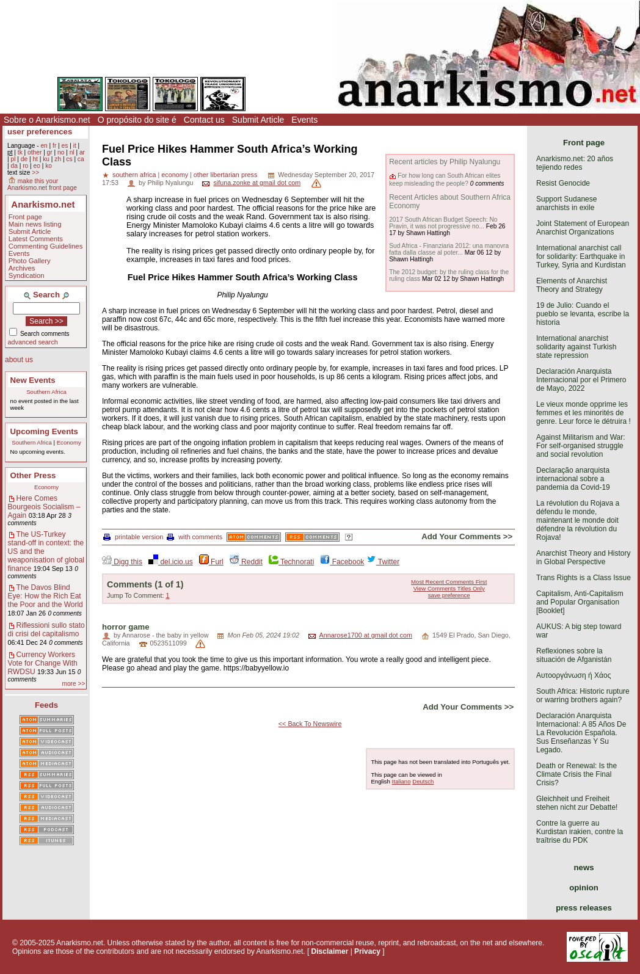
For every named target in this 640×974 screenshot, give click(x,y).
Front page (25, 216)
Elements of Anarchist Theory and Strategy (571, 285)
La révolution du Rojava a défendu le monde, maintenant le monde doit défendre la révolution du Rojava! (577, 520)
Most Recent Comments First (449, 581)
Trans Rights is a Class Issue (583, 577)
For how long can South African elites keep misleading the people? (444, 179)
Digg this (122, 562)
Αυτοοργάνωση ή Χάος (573, 675)
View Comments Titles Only (449, 588)
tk (20, 152)
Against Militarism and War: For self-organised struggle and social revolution (580, 446)
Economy (69, 442)
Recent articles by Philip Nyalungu (444, 162)
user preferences (39, 131)
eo (37, 165)
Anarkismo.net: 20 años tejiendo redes (574, 163)
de (24, 159)
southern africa (134, 174)
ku (46, 159)
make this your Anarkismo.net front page (42, 184)
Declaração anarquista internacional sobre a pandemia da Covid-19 (573, 479)
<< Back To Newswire (310, 723)
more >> (73, 683)
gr (50, 152)
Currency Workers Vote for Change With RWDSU (43, 663)
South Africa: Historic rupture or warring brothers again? (583, 695)
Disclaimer (330, 951)
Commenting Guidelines (46, 246)
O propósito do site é (137, 120)
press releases (584, 907)
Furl (211, 562)
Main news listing (35, 224)
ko (48, 165)
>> (35, 172)
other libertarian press (225, 174)
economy (174, 174)
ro (25, 165)
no (60, 152)
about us (19, 359)
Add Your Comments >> (466, 536)
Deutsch (423, 781)
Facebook (342, 562)
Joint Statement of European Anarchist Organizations (582, 227)
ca (81, 159)
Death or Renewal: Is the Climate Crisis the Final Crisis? (576, 774)
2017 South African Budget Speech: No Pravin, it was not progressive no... (443, 223)
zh (57, 159)
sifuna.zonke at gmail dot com (256, 182)
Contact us (204, 120)
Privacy (367, 951)
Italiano (401, 781)
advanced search (33, 342)
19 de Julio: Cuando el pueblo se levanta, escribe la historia (582, 314)
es (65, 145)
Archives (22, 268)
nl (72, 152)
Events (304, 120)
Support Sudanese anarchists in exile (566, 203)
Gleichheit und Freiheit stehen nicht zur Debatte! (576, 803)
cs (69, 159)
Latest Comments (36, 238)
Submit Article (258, 120)
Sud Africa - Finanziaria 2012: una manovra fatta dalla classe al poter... (449, 249)
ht (35, 159)
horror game (126, 626)
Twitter (382, 562)
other (34, 152)
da (13, 165)
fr (54, 145)
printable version (133, 536)
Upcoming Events (44, 431)
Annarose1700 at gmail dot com (365, 635)
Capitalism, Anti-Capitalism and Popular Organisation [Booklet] (580, 602)
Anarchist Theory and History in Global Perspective (583, 557)
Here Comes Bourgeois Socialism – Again (44, 507)
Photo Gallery (30, 260)
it (74, 145)
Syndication (27, 275)
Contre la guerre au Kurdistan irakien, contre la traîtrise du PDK (579, 832)
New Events (33, 380)
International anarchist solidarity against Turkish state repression (576, 347)
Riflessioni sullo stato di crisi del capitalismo (46, 629)
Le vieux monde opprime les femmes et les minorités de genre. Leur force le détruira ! (583, 413)
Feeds (46, 705)
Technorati (291, 562)
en (43, 145)
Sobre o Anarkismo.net (47, 120)
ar (82, 152)
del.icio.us (170, 562)
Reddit (246, 562)
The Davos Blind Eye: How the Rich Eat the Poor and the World (45, 596)
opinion (583, 887)
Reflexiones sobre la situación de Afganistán (573, 655)
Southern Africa (46, 391)
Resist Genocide (563, 183)
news (584, 867)
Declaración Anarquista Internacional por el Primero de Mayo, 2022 (581, 380)
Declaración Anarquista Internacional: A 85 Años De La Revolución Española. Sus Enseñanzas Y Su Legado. (581, 732)
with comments (194, 536)
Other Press (33, 475)
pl (12, 159)
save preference (449, 595)
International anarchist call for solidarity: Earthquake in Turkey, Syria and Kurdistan (581, 256)
